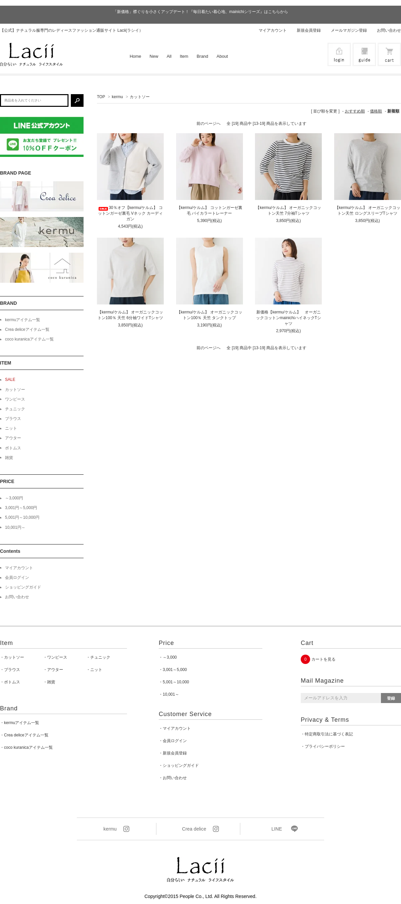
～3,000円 (14, 498)
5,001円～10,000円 (22, 517)
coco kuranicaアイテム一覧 (29, 339)
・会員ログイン (173, 740)
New (154, 56)
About (222, 56)
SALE (10, 379)
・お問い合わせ (173, 777)
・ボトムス (10, 682)
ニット (11, 428)
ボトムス (13, 448)
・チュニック (98, 657)
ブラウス (13, 418)
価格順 (376, 111)
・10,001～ (169, 694)
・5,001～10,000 (174, 682)
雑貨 (9, 457)
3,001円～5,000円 (21, 507)
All (169, 56)
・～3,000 (168, 657)
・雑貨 (49, 682)
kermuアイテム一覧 (22, 319)
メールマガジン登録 (349, 30)
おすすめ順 (355, 111)
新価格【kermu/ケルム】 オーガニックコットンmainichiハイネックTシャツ (288, 318)
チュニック (15, 409)
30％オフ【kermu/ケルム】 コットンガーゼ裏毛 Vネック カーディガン (130, 213)
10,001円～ (15, 527)
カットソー (140, 96)
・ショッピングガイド (179, 765)
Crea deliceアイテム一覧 (27, 329)
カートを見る (323, 659)
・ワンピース (55, 657)
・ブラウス (10, 669)
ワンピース (15, 399)
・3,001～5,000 (173, 669)
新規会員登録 (309, 30)
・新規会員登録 (173, 753)
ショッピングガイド (23, 587)
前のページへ (208, 123)
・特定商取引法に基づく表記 (327, 734)
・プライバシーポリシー (323, 746)
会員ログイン (17, 577)
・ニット (94, 669)
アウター (13, 438)
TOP (101, 96)
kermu (117, 96)
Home (135, 56)
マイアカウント (273, 30)
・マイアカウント (175, 728)
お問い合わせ (389, 30)
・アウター (53, 669)
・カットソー (12, 657)
